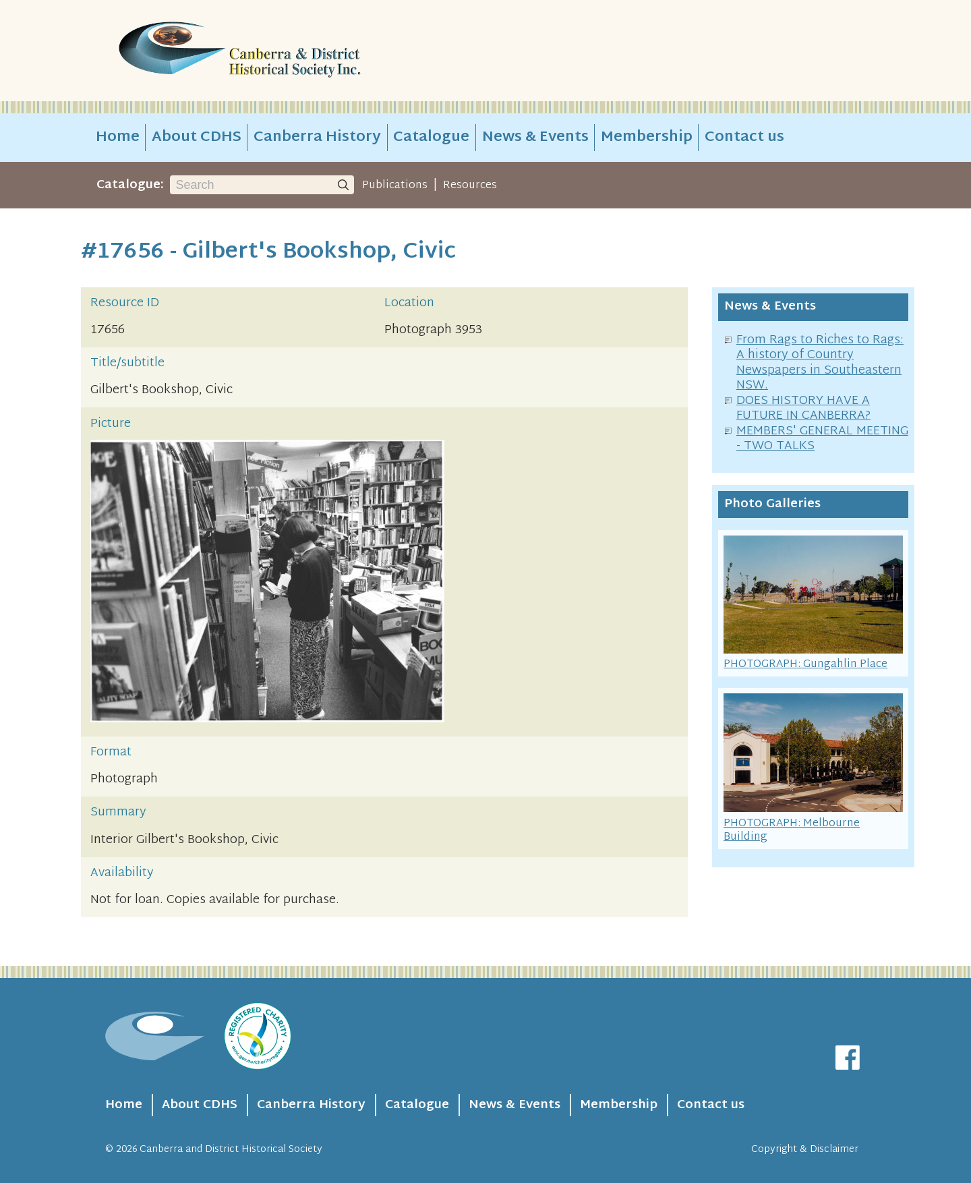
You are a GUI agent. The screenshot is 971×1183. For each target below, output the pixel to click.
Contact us (744, 137)
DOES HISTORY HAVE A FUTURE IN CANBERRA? (803, 409)
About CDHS (196, 137)
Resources (470, 185)
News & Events (535, 137)
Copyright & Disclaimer (804, 1150)
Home (118, 137)
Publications (395, 185)
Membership (647, 137)
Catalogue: (130, 185)
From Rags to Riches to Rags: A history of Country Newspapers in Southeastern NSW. (820, 363)
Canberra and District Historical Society (231, 1150)
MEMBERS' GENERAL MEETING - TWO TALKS (822, 439)
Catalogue (431, 137)
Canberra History (317, 137)
